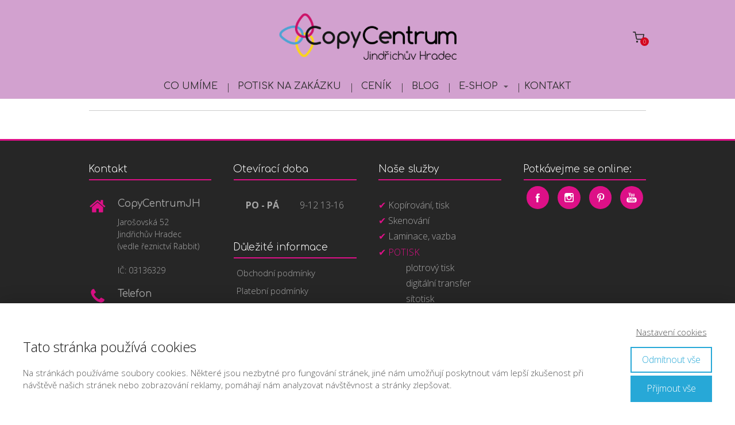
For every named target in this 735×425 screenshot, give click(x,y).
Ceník (376, 86)
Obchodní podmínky (276, 273)
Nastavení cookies (671, 332)
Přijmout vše (671, 388)
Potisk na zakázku (289, 86)
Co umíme (191, 86)
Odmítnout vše (671, 359)
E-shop (478, 86)
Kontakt (547, 86)
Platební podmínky (272, 290)
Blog (425, 86)
